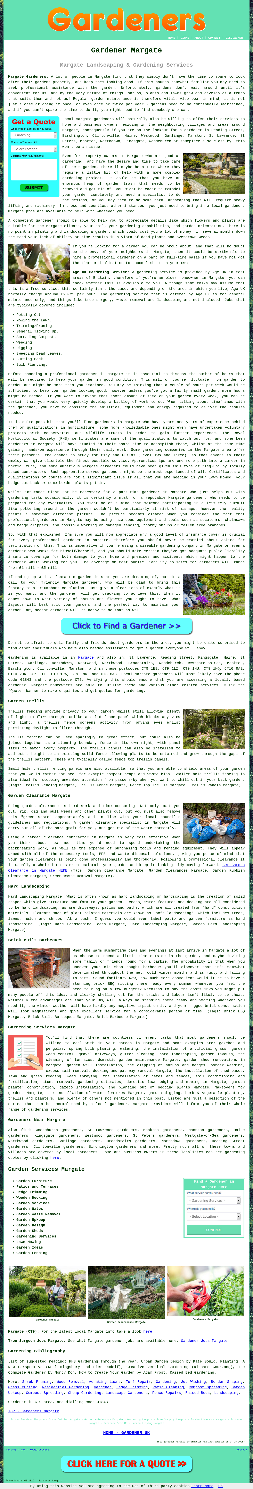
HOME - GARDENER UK (126, 1432)
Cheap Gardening (84, 1393)
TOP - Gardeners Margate (33, 1411)
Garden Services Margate (46, 1169)
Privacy (242, 1449)
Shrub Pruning (37, 1382)
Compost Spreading (208, 1387)
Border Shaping (227, 1382)
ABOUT (199, 38)
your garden (80, 380)
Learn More (202, 1486)
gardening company (179, 546)
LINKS (184, 38)
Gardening (166, 1382)
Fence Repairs (166, 1393)
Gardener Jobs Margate (204, 1341)
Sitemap (11, 1449)
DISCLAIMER (234, 38)
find (25, 1130)
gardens (164, 88)
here (54, 1158)
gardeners (105, 422)
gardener (45, 221)
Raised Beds (197, 1393)
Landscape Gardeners (127, 1393)
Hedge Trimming (132, 1387)
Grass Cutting (22, 1387)
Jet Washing (193, 1382)
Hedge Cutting (39, 1449)
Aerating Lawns (105, 1382)
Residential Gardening (65, 1387)
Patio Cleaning (168, 1387)
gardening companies (163, 450)
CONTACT (214, 38)
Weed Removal (70, 1382)
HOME (171, 38)
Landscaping (226, 1393)
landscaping (178, 200)
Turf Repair (138, 1382)
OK (220, 1486)
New (23, 1449)
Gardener (103, 1387)
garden (108, 88)
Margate (86, 658)
